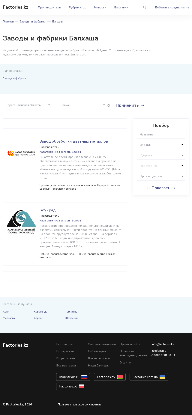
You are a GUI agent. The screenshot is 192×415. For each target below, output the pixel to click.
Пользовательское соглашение (79, 404)
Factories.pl (68, 386)
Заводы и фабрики (32, 21)
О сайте (125, 362)
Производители (49, 7)
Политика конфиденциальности (136, 353)
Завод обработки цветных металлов (74, 141)
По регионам (65, 358)
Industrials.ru (69, 377)
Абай (6, 311)
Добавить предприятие (172, 7)
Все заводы (64, 344)
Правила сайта (130, 344)
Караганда (40, 311)
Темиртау (71, 311)
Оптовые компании (102, 344)
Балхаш (57, 21)
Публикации (97, 351)
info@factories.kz (163, 344)
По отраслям (65, 351)
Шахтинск (71, 318)
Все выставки (66, 365)
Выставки (121, 7)
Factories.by (106, 377)
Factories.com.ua (145, 377)
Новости (100, 7)
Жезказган (9, 318)
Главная (8, 21)
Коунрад (48, 210)
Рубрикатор (77, 7)
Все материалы (99, 358)
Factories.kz (15, 7)
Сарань (38, 318)
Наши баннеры (98, 365)
